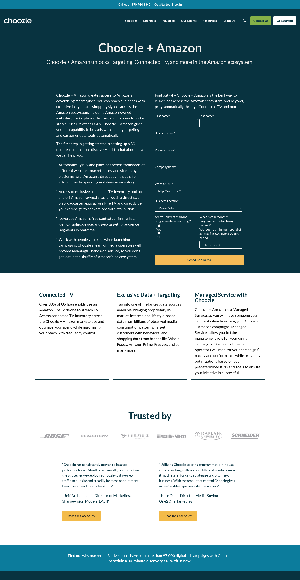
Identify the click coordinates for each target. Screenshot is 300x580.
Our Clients (189, 20)
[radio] (176, 228)
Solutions (131, 20)
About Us (229, 20)
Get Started (162, 4)
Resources (209, 20)
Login (178, 4)
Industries (168, 20)
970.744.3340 (141, 4)
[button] (81, 516)
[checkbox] (176, 231)
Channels (149, 20)
